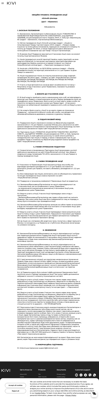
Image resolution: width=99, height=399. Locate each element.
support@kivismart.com (48, 348)
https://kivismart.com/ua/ (27, 65)
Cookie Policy (40, 393)
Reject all (15, 391)
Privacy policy (61, 374)
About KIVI (23, 374)
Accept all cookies (15, 385)
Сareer (22, 376)
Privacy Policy (70, 395)
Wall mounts (42, 376)
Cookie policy (61, 376)
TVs (39, 374)
